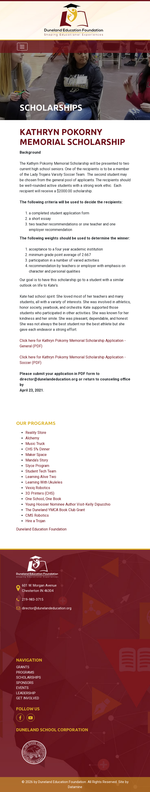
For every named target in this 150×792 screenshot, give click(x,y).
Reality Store (35, 432)
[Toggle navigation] (22, 46)
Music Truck (35, 443)
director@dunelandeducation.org (46, 608)
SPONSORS (25, 683)
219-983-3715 (32, 599)
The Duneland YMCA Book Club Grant (55, 510)
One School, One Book (43, 499)
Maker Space (36, 454)
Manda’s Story (36, 460)
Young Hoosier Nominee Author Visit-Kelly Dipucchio (67, 504)
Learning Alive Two (40, 477)
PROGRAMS (25, 672)
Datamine (75, 787)
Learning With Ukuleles (43, 482)
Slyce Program (37, 466)
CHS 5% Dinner (37, 449)
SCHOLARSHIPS (28, 677)
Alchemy (32, 438)
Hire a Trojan (35, 521)
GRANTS (22, 667)
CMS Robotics (37, 515)
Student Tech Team (40, 471)
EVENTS (22, 688)
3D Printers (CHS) (39, 493)
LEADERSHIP (26, 693)
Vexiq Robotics (37, 488)
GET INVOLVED (27, 698)
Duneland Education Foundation (41, 529)
